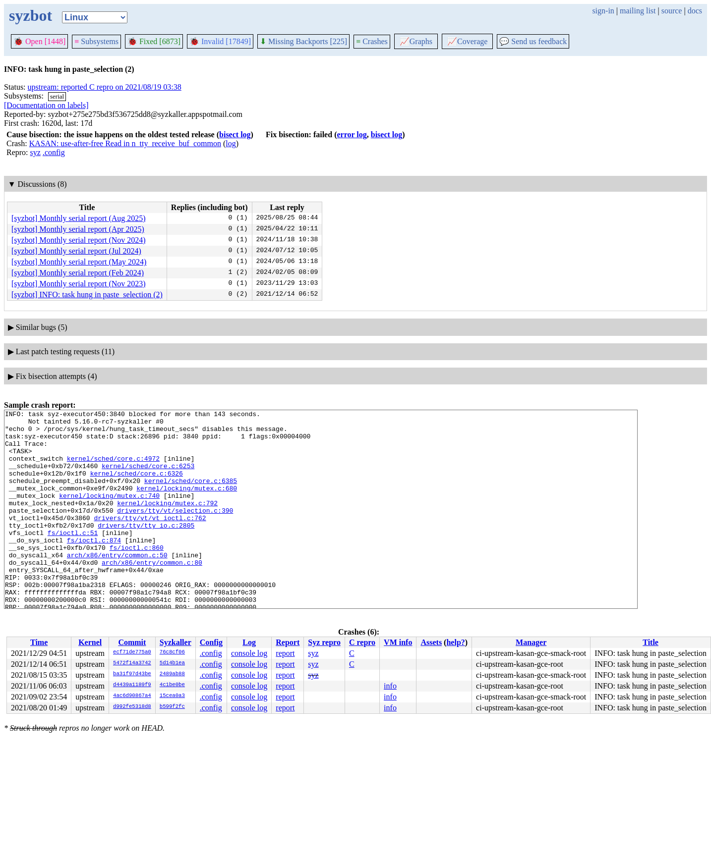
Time (39, 642)
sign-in (603, 10)
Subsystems (96, 41)
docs (695, 10)
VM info (398, 642)
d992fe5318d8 (132, 706)
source (671, 10)
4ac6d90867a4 (132, 696)
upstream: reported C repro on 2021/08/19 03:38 (104, 87)
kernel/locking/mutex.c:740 (109, 513)
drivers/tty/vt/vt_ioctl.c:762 (150, 540)
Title (650, 642)
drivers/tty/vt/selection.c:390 (175, 531)
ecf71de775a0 (132, 652)
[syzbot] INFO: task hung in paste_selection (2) (87, 294)
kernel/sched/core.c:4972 (113, 468)
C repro (362, 642)
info (390, 686)
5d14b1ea (172, 663)
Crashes (372, 41)
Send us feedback (533, 41)
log (231, 143)
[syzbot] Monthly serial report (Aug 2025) (78, 218)
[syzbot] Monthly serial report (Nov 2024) (78, 240)
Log (249, 642)
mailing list (637, 10)
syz (35, 152)
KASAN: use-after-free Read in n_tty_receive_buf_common (125, 143)
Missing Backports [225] (303, 41)
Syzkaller (175, 642)
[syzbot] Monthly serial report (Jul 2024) (76, 251)
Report (287, 642)
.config (54, 152)
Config (211, 642)
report (285, 653)
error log (351, 134)
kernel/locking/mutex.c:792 (167, 522)
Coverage (467, 41)
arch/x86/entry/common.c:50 (117, 584)
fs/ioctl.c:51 (73, 557)
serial (57, 96)
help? (455, 642)
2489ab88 (172, 674)
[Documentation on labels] (46, 105)
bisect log (235, 134)
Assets (431, 642)
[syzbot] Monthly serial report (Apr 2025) (77, 229)
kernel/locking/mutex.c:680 (186, 504)
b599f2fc (172, 706)
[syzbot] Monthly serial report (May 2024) (78, 262)
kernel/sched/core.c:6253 (148, 477)
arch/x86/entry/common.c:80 (152, 593)
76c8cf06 (172, 652)
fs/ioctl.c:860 (137, 575)
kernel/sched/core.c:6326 (136, 486)
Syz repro (324, 642)
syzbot (30, 15)
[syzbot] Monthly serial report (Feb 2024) (77, 272)
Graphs (416, 41)
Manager (531, 642)
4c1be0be (172, 685)
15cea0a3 (172, 696)
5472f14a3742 (132, 663)
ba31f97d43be (132, 674)
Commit (132, 642)
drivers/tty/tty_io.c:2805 (146, 548)
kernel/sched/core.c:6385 (190, 495)
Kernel (90, 642)
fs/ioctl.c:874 (94, 566)
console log (249, 653)
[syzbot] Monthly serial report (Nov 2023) (78, 283)
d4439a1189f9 (132, 685)
